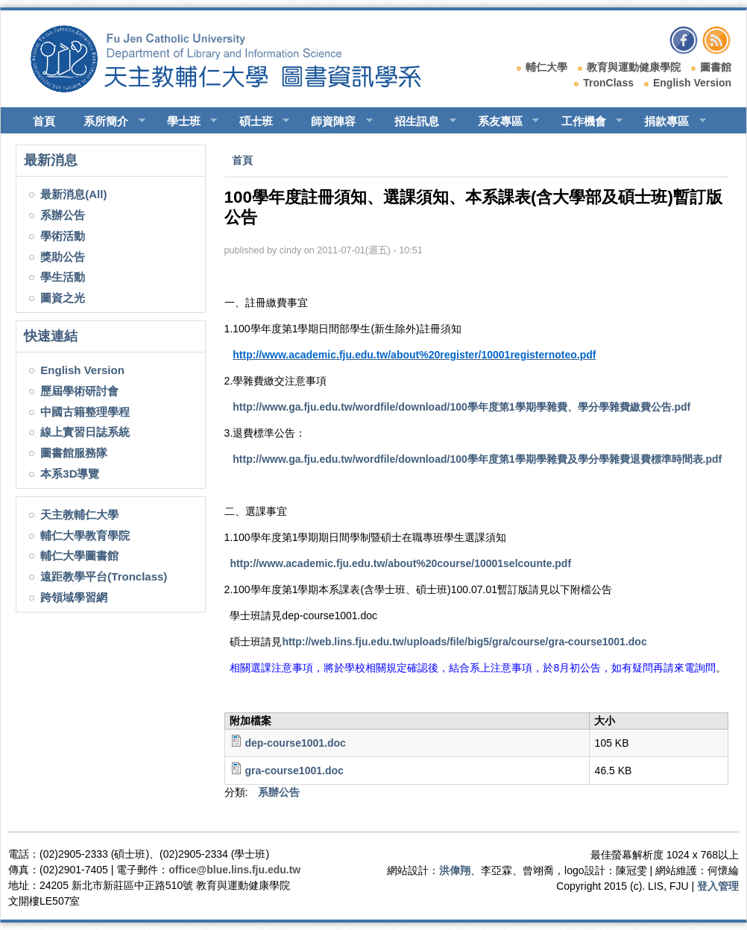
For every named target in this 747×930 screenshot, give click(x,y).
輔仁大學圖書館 (79, 555)
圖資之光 (62, 297)
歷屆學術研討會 (79, 391)
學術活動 (62, 236)
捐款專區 (668, 121)
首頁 (44, 121)
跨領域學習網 (73, 597)
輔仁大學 (546, 67)
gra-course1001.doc (294, 770)
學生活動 (62, 277)
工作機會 (585, 121)
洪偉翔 (454, 870)
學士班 (186, 121)
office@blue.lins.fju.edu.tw (234, 870)
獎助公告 (62, 256)
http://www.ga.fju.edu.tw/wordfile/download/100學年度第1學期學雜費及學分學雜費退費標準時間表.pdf (477, 459)
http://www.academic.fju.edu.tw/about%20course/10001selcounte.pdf (400, 563)
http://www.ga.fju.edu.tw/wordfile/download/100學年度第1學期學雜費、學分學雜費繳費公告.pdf (461, 407)
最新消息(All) (73, 194)
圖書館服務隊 (73, 452)
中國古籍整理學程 (85, 411)
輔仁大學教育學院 (85, 535)
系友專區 (502, 121)
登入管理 (718, 886)
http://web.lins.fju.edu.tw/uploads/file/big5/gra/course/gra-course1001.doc (464, 642)
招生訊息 (418, 121)
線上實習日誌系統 (85, 432)
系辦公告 (62, 215)
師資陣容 (335, 121)
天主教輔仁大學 (79, 514)
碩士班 (258, 121)
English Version (692, 83)
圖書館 (715, 67)
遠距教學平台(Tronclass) (103, 576)
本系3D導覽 (69, 473)
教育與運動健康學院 (634, 67)
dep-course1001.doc (295, 743)
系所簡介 (107, 121)
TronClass (608, 83)
